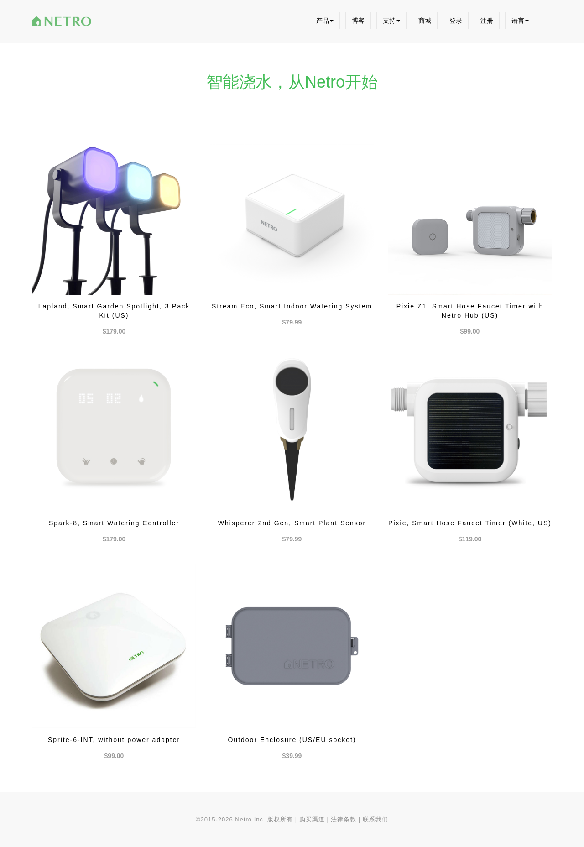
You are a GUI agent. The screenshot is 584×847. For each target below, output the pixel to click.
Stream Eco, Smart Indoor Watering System (292, 306)
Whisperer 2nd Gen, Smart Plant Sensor (292, 523)
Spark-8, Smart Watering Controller (114, 523)
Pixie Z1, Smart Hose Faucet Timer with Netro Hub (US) (470, 311)
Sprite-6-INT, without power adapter (114, 739)
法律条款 (343, 819)
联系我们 (375, 819)
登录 (455, 20)
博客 (358, 20)
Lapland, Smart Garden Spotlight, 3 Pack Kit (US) (114, 311)
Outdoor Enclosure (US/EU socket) (292, 739)
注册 (486, 20)
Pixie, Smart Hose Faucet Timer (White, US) (470, 523)
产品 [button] (325, 20)
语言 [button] (520, 20)
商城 (424, 20)
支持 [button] (391, 20)
